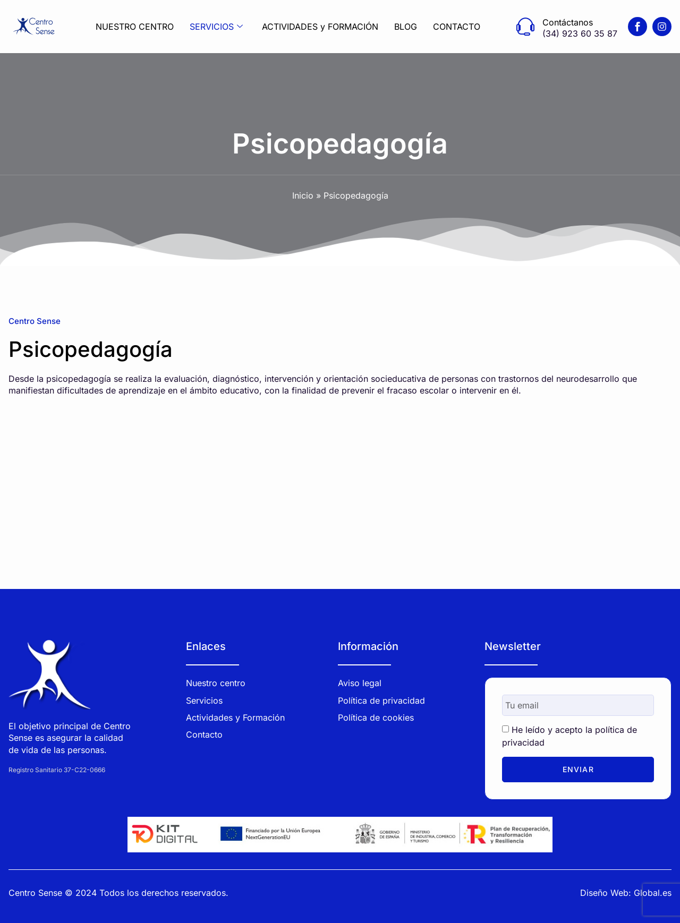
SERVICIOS (216, 26)
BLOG (405, 26)
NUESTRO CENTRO (135, 26)
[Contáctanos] (525, 27)
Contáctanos (567, 22)
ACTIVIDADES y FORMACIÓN (320, 26)
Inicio (302, 195)
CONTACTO (456, 26)
